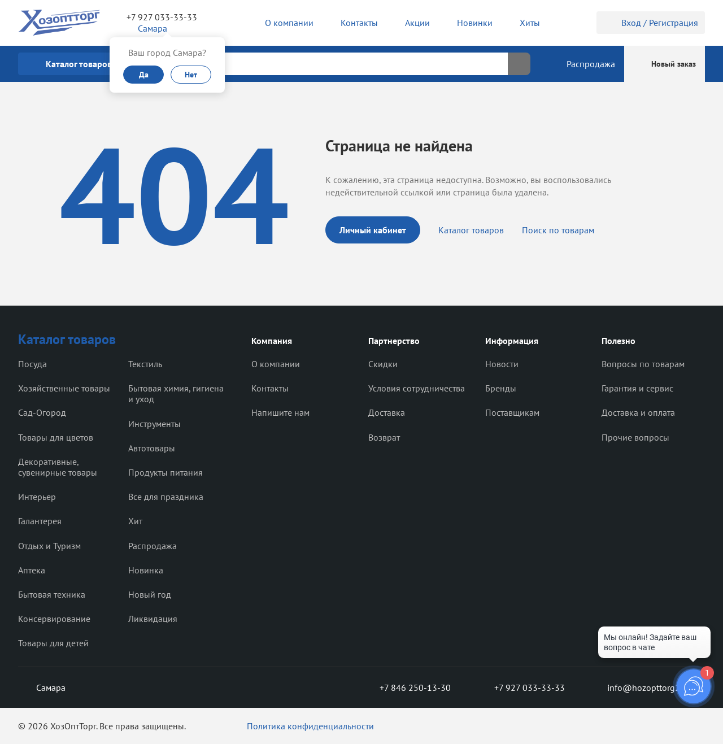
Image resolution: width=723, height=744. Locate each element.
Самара (42, 687)
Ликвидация (152, 618)
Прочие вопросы (635, 437)
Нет (191, 74)
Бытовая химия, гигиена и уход (176, 393)
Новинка (145, 570)
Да (144, 74)
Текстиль (145, 363)
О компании (275, 363)
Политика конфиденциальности (310, 726)
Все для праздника (165, 496)
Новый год (149, 594)
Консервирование (54, 618)
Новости (502, 363)
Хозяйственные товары (64, 388)
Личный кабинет (372, 230)
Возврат (384, 437)
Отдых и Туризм (49, 545)
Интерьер (37, 496)
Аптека (31, 570)
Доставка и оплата (638, 412)
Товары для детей (53, 643)
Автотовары (151, 448)
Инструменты (154, 423)
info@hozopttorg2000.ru (647, 687)
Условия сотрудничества (416, 388)
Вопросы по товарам (643, 363)
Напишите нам (280, 412)
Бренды (500, 388)
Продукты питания (165, 472)
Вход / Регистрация (650, 22)
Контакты (270, 388)
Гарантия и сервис (637, 388)
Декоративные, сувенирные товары (57, 467)
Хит (135, 521)
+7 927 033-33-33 (162, 17)
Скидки (383, 363)
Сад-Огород (42, 412)
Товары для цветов (55, 437)
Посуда (32, 363)
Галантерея (40, 521)
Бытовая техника (51, 594)
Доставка (386, 412)
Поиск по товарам (558, 230)
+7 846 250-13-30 (406, 687)
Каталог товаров (471, 230)
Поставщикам (512, 412)
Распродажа (152, 545)
